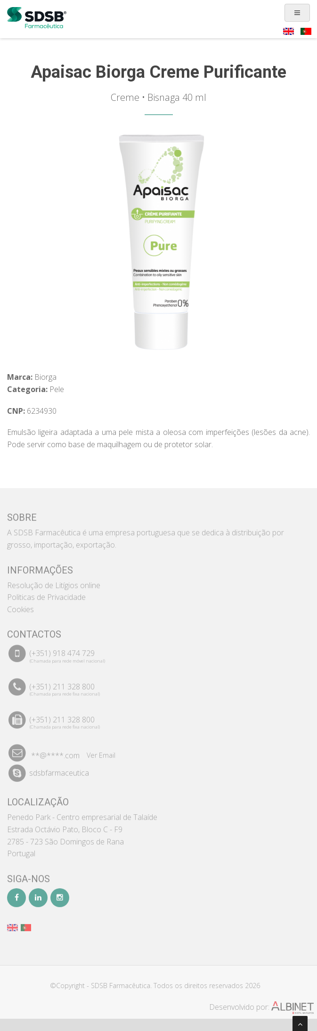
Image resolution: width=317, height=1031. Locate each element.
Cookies (20, 606)
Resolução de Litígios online (53, 582)
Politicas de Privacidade (46, 594)
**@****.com (55, 752)
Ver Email (101, 752)
